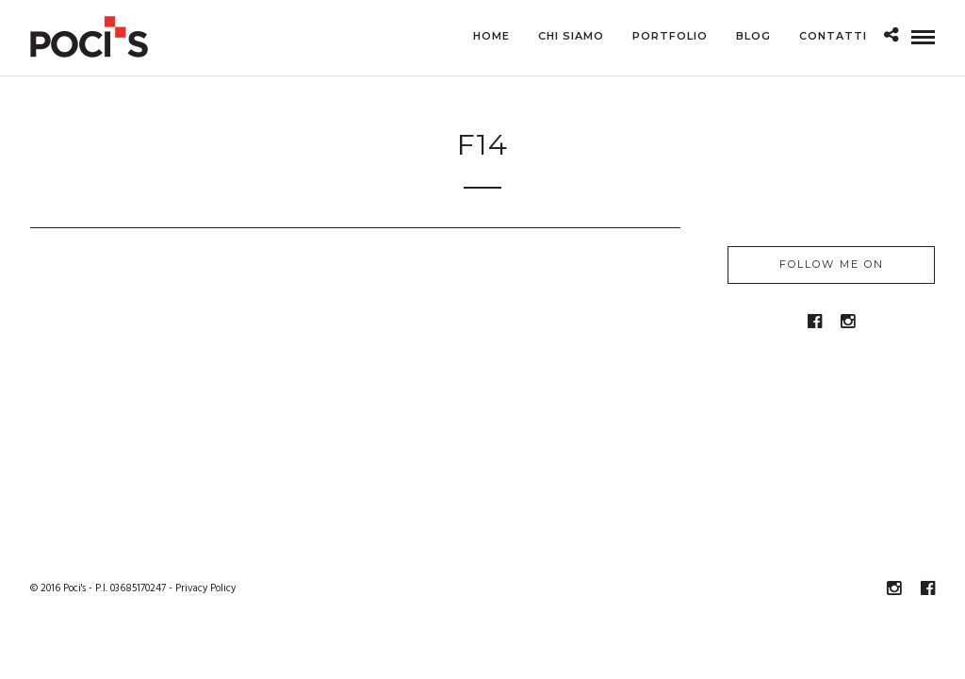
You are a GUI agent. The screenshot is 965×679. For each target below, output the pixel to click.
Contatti (833, 35)
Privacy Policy (205, 589)
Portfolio (670, 35)
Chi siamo (571, 35)
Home (491, 35)
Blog (753, 35)
